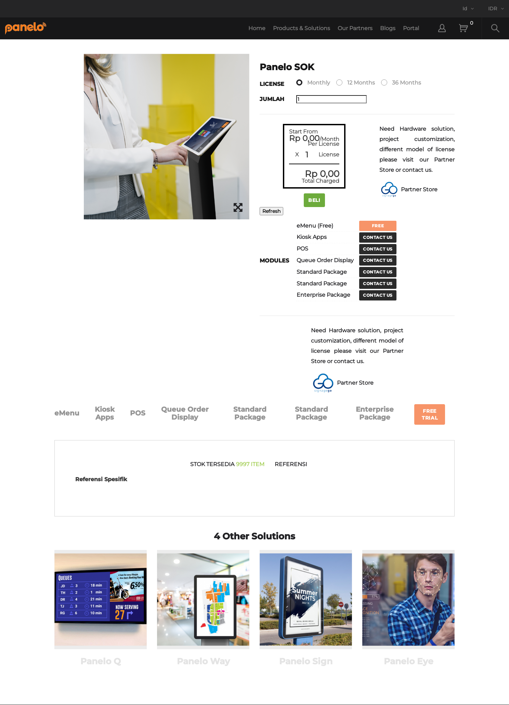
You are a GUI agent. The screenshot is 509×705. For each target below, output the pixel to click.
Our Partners (355, 28)
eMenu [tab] (66, 413)
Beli (314, 200)
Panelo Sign (305, 661)
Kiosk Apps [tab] (105, 413)
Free (378, 225)
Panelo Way (203, 661)
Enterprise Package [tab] (375, 413)
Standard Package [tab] (249, 413)
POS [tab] (137, 413)
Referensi (291, 464)
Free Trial (430, 414)
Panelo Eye (408, 661)
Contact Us (378, 237)
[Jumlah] (331, 99)
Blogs (387, 28)
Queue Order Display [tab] (185, 413)
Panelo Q (100, 661)
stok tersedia (212, 464)
